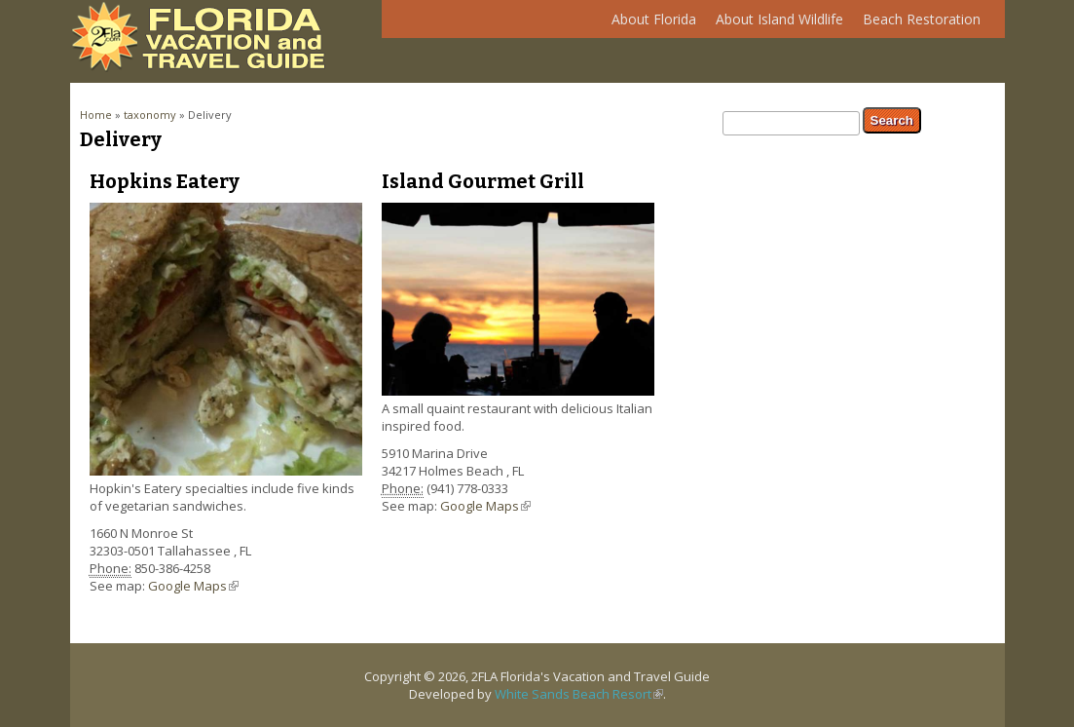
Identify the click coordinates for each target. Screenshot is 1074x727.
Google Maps (193, 585)
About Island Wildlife (774, 24)
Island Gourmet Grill (483, 181)
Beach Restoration (917, 24)
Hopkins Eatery (165, 181)
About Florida (649, 24)
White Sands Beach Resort (579, 694)
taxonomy (150, 114)
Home (96, 114)
